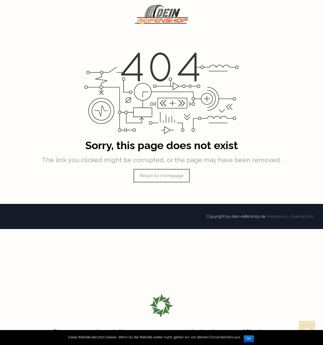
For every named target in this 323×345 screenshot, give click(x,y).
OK (249, 339)
